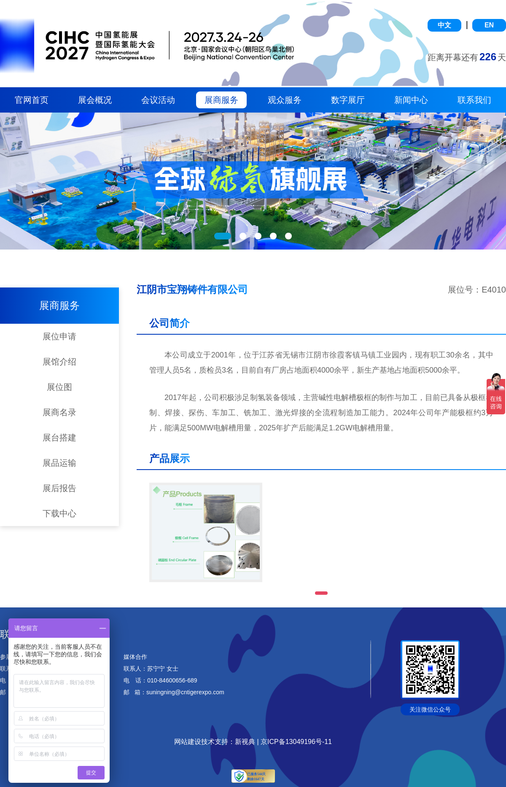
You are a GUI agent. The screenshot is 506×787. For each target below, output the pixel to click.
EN (489, 25)
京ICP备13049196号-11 (296, 741)
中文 (444, 25)
